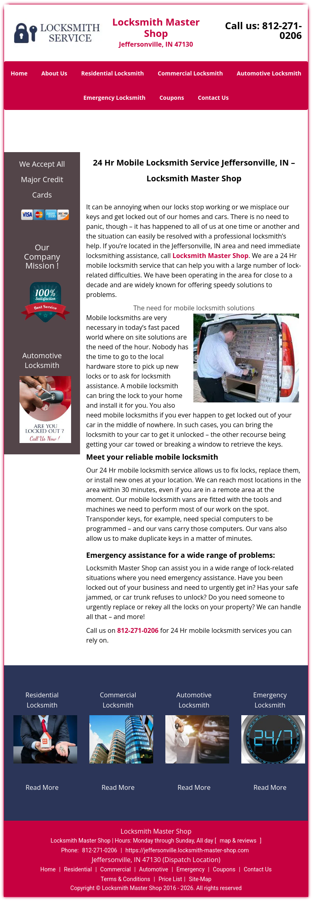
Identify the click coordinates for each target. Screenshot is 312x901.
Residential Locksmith (112, 73)
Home (19, 73)
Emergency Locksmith (114, 97)
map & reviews (239, 840)
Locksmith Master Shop (210, 255)
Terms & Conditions (125, 879)
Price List (170, 879)
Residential (78, 869)
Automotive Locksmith (269, 73)
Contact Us (213, 97)
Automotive (153, 869)
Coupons (171, 97)
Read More (42, 787)
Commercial (115, 869)
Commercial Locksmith (190, 73)
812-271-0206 (282, 30)
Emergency (190, 869)
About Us (54, 73)
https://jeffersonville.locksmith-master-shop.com (187, 850)
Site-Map (200, 879)
